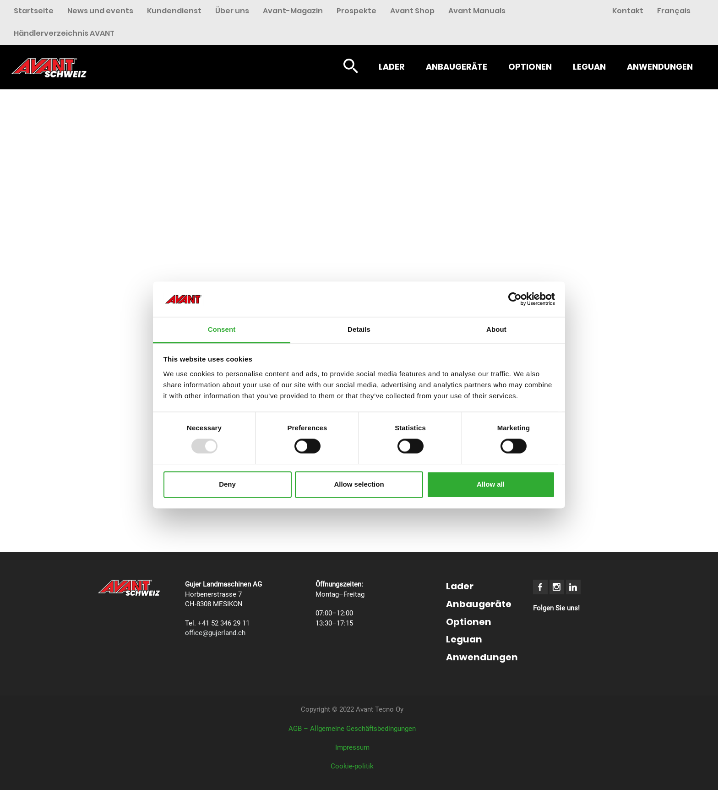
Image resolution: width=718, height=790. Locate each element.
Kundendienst (174, 10)
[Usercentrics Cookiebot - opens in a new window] (515, 299)
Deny (227, 484)
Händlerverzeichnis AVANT (64, 33)
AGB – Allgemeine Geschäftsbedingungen (352, 728)
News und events (100, 10)
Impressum (352, 747)
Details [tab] (359, 329)
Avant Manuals (477, 10)
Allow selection (359, 484)
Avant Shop (412, 10)
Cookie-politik (352, 766)
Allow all (491, 484)
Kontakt (627, 10)
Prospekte (356, 10)
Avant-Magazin (293, 10)
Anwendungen (660, 66)
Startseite (34, 10)
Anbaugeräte (456, 66)
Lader (392, 66)
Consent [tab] (222, 329)
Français (674, 10)
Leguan (589, 66)
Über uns (232, 10)
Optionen (530, 66)
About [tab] (496, 329)
